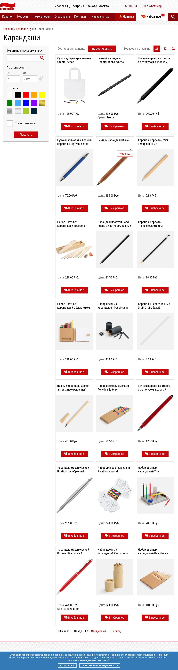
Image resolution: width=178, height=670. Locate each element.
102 (172, 48)
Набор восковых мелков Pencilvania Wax (113, 387)
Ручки (32, 29)
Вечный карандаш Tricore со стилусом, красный (154, 387)
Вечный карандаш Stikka (113, 140)
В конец (116, 631)
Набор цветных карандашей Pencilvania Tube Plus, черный (113, 307)
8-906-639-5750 (135, 6)
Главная (8, 29)
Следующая (98, 631)
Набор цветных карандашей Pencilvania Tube (113, 553)
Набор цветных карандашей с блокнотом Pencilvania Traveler (73, 307)
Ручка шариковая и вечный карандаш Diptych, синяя (74, 142)
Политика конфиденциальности (100, 665)
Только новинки (25, 123)
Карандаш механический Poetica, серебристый (73, 469)
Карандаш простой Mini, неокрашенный (153, 142)
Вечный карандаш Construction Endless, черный (111, 62)
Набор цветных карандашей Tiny (148, 469)
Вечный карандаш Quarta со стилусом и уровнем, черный (154, 62)
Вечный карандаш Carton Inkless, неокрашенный (73, 387)
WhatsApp (155, 6)
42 (164, 48)
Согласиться (67, 665)
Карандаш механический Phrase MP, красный (73, 551)
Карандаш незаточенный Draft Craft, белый (154, 305)
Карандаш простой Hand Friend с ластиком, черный (114, 224)
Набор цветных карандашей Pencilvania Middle (153, 553)
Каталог (21, 29)
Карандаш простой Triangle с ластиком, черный (150, 225)
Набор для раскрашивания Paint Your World (114, 469)
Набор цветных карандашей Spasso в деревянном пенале (71, 225)
